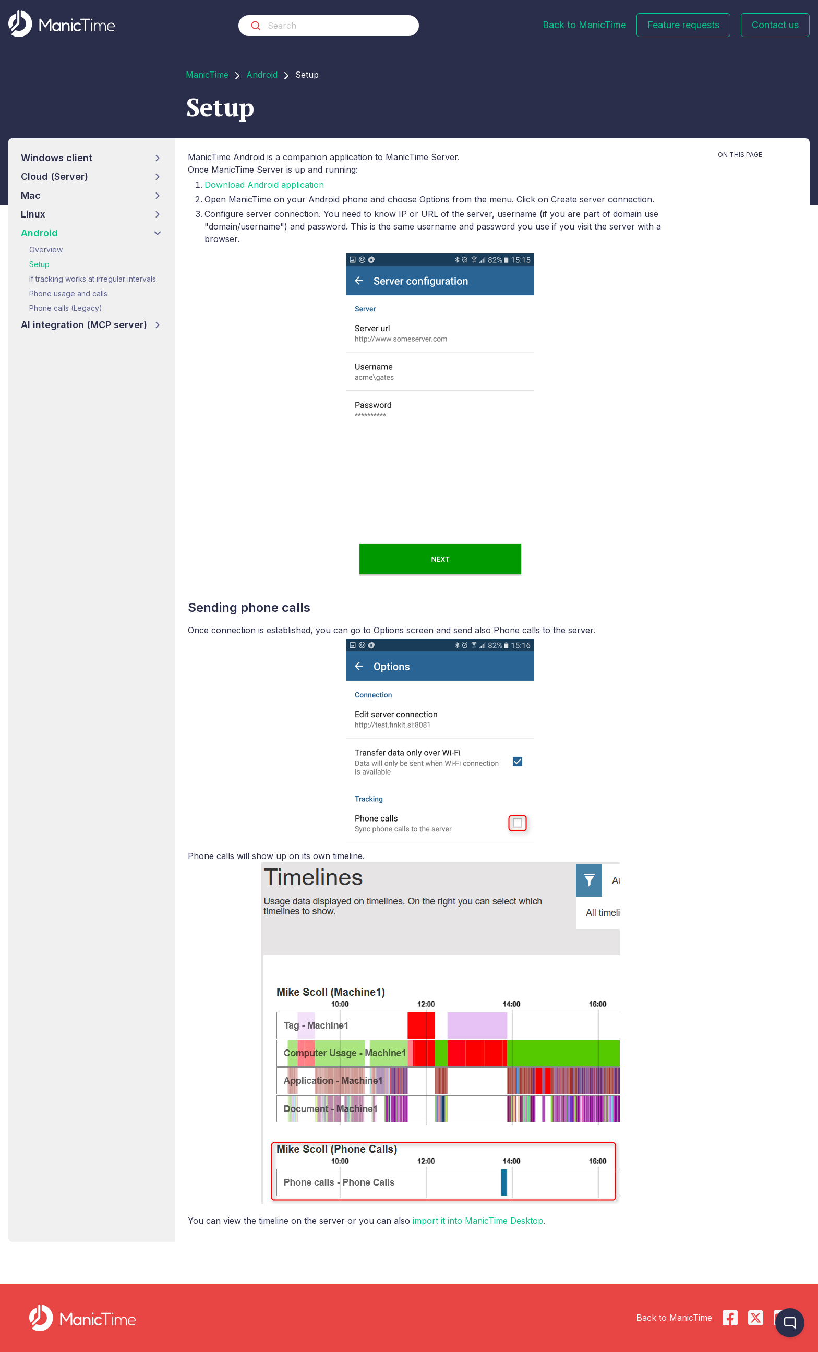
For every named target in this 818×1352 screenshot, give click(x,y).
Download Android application (264, 184)
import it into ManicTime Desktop (478, 1220)
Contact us (775, 24)
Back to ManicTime (584, 24)
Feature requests (683, 24)
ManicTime (207, 74)
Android (262, 74)
